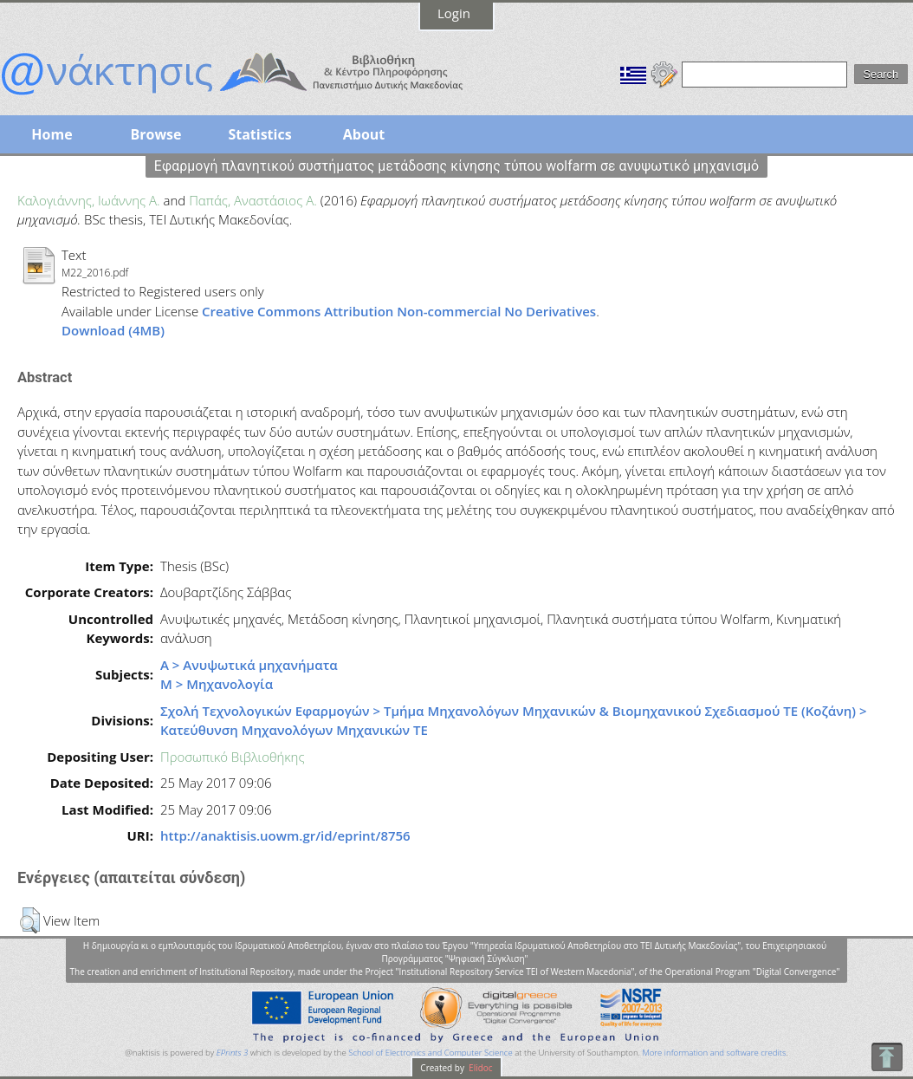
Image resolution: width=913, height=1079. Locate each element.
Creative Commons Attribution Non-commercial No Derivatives (399, 311)
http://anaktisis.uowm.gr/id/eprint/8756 (285, 835)
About (364, 134)
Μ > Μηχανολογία (216, 683)
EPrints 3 (233, 1052)
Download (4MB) (113, 330)
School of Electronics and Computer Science (430, 1052)
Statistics (259, 134)
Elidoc (480, 1068)
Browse (155, 134)
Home (51, 134)
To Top (886, 1057)
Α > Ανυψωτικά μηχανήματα (249, 664)
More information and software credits (714, 1052)
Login (453, 13)
